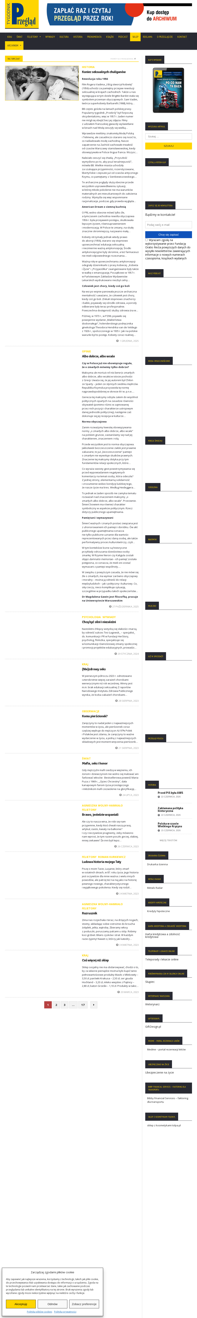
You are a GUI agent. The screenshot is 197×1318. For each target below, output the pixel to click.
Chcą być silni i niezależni (99, 622)
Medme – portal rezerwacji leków (166, 1049)
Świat (20, 37)
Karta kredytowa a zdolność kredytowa (162, 935)
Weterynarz (152, 1004)
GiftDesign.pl (153, 1026)
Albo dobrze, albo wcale (98, 356)
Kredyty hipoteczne (158, 911)
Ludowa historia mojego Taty (101, 862)
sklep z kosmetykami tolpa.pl (164, 1125)
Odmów (53, 1304)
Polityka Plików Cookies (20, 1250)
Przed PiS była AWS (170, 793)
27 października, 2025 (124, 606)
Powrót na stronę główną (123, 59)
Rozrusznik (89, 913)
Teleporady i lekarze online (162, 959)
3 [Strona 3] (64, 1005)
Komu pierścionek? (95, 716)
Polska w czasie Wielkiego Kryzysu (170, 825)
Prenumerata (94, 37)
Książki (110, 37)
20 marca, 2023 (128, 992)
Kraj (9, 37)
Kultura (64, 37)
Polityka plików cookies (39, 1311)
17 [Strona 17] (83, 1005)
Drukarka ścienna (157, 864)
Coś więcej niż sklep (95, 960)
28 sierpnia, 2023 (127, 700)
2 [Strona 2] (56, 1005)
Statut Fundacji (15, 1255)
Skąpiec (150, 982)
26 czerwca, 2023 (126, 846)
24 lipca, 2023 (129, 795)
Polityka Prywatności (19, 1244)
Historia (78, 37)
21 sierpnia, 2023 (127, 748)
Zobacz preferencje (84, 1304)
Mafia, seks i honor (95, 763)
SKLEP (135, 37)
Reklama (147, 37)
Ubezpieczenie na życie (159, 1072)
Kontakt (182, 37)
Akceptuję (20, 1304)
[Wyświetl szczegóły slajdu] (117, 14)
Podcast (123, 37)
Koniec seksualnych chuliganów (104, 72)
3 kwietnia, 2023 (127, 893)
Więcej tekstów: (169, 840)
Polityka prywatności (65, 1311)
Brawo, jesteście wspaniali (100, 814)
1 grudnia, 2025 (127, 341)
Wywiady (50, 37)
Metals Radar (155, 888)
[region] (117, 14)
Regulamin (13, 1261)
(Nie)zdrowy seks (94, 669)
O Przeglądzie (165, 37)
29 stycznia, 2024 (126, 653)
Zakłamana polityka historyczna (170, 809)
